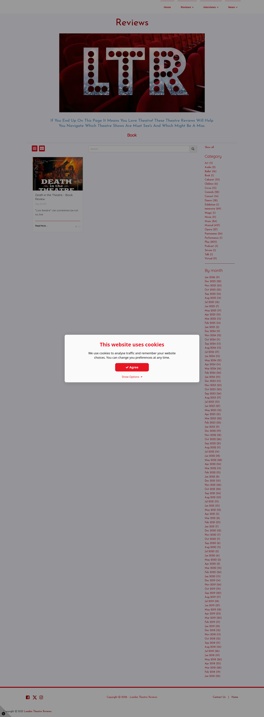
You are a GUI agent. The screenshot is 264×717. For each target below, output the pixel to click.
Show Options (132, 377)
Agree (132, 367)
